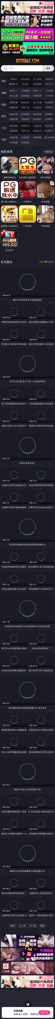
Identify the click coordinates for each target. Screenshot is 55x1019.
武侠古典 (49, 125)
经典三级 (25, 107)
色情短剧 (25, 142)
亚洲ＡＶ (14, 90)
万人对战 (37, 79)
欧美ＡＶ (37, 90)
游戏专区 (49, 79)
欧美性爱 (49, 102)
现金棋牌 (37, 84)
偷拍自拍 (25, 102)
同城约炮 (14, 137)
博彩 (3, 81)
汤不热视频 (49, 137)
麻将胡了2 (13, 84)
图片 (3, 116)
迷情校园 (14, 130)
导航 (3, 139)
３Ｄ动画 (49, 90)
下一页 (33, 925)
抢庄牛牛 (49, 84)
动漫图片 (49, 114)
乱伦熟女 (37, 107)
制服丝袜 (14, 107)
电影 (3, 104)
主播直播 (37, 95)
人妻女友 (37, 125)
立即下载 (44, 1012)
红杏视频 (14, 142)
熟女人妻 (14, 95)
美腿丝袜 (14, 119)
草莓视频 (37, 137)
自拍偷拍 (25, 90)
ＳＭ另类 (49, 95)
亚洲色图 (25, 114)
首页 (13, 925)
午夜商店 (25, 137)
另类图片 (49, 119)
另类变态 (49, 107)
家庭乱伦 (25, 125)
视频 (3, 92)
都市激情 (14, 125)
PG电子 (13, 79)
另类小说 (25, 130)
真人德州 (25, 79)
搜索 (48, 68)
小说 (3, 127)
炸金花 (25, 84)
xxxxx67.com (27, 61)
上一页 (22, 925)
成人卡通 (37, 102)
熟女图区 (37, 119)
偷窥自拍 (14, 114)
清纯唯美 (25, 119)
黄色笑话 (37, 130)
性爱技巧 (49, 130)
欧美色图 (37, 114)
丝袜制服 (25, 95)
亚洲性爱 (14, 102)
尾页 (42, 925)
